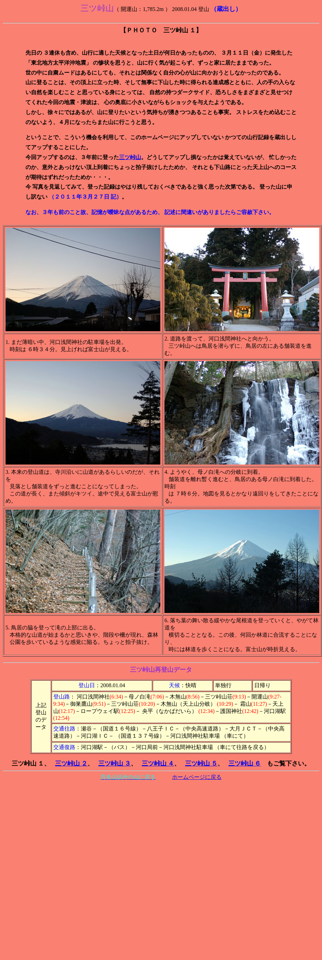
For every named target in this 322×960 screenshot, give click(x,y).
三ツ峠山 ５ (201, 763)
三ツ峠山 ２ (71, 763)
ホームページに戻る (197, 777)
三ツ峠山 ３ (114, 763)
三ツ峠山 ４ (158, 763)
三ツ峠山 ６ (244, 763)
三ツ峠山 (130, 157)
